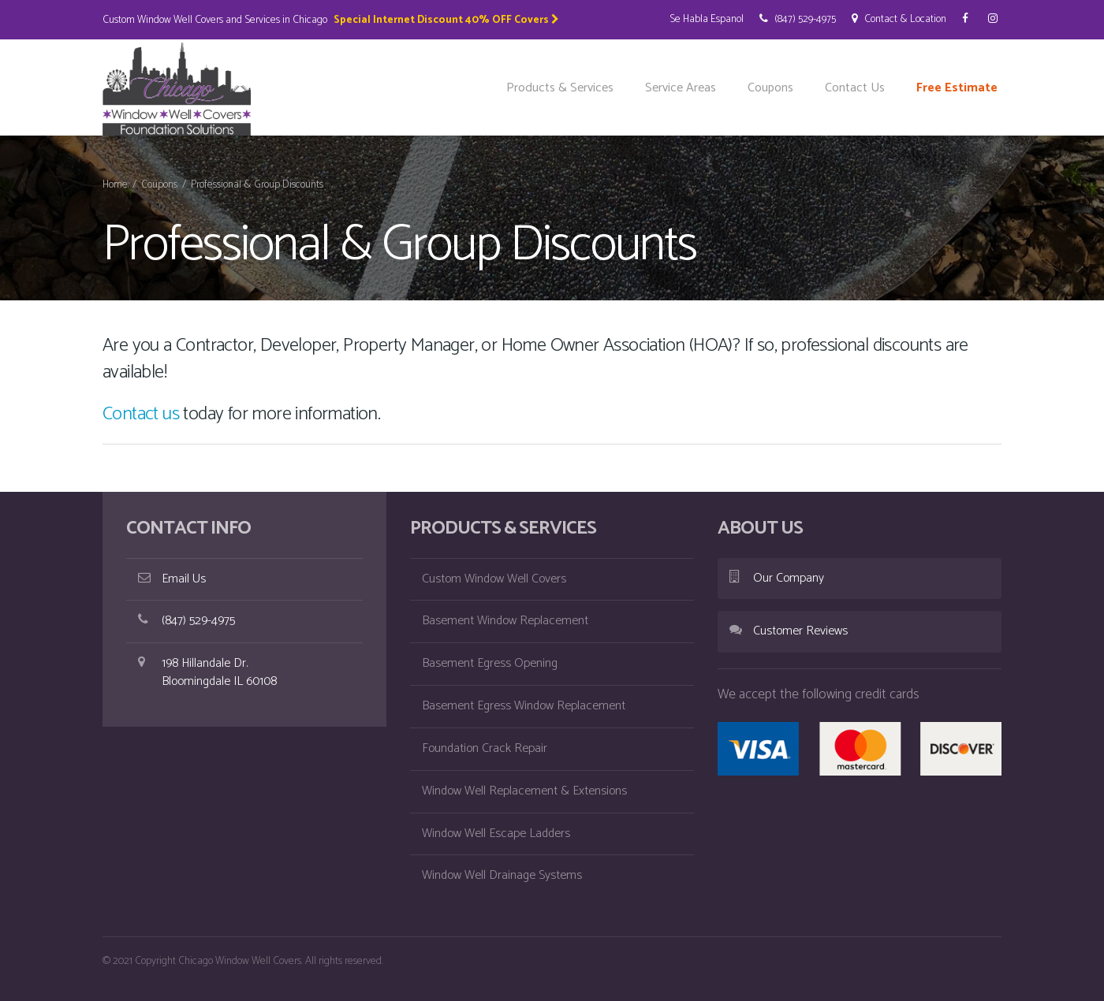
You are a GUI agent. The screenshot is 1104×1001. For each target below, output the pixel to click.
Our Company (776, 578)
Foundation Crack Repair (484, 748)
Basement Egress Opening (490, 663)
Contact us (141, 414)
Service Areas (680, 88)
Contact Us (855, 88)
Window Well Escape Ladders (496, 833)
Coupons (770, 88)
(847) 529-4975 (797, 19)
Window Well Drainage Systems (502, 875)
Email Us (172, 579)
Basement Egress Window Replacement (523, 705)
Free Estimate (957, 88)
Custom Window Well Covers (494, 579)
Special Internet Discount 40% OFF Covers (446, 19)
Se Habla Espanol (706, 19)
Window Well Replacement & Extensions (524, 791)
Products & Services (560, 88)
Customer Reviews (788, 631)
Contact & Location (899, 19)
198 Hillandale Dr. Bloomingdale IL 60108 (207, 672)
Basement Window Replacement (505, 620)
